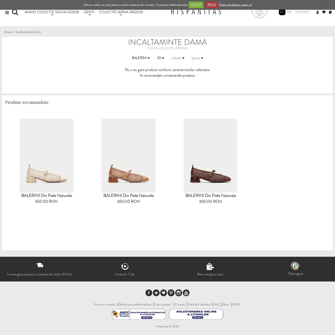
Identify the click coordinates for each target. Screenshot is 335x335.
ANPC (237, 304)
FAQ (216, 304)
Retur (226, 304)
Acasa (8, 31)
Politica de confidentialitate (135, 304)
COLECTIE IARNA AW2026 (121, 11)
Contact (303, 12)
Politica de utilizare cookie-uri (235, 5)
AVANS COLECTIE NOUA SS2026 (52, 11)
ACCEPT (196, 5)
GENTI (89, 11)
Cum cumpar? (163, 304)
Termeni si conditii (105, 304)
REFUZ (212, 5)
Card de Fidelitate (199, 304)
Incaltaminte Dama (28, 31)
